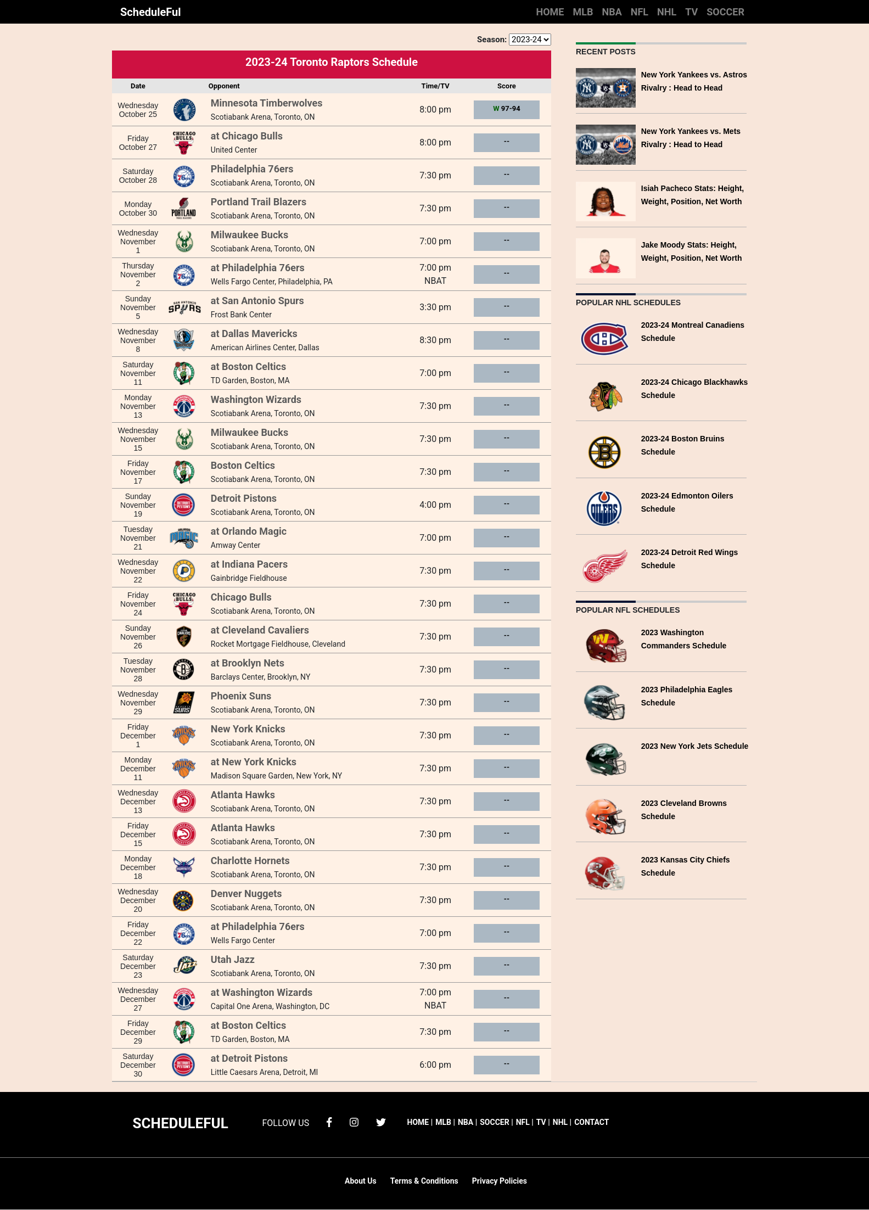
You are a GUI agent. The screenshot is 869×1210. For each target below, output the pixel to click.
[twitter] (381, 1121)
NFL (639, 12)
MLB (583, 12)
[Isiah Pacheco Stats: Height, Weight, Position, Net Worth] (606, 200)
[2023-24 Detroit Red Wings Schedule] (606, 564)
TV (691, 12)
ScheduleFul (150, 12)
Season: (492, 39)
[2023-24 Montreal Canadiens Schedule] (606, 337)
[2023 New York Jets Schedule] (606, 758)
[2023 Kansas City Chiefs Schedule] (606, 872)
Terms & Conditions (424, 1181)
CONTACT (591, 1122)
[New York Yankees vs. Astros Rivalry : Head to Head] (606, 87)
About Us (361, 1181)
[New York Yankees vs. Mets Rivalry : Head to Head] (606, 143)
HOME (550, 12)
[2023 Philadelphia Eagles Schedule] (606, 702)
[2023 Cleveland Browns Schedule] (606, 815)
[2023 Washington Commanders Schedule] (606, 645)
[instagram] (354, 1121)
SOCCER (725, 12)
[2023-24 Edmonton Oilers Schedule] (606, 508)
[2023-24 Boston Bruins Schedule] (606, 451)
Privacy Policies (499, 1181)
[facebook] (329, 1121)
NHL (666, 12)
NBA (611, 12)
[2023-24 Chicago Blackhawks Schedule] (606, 394)
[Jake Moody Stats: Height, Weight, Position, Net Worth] (606, 257)
